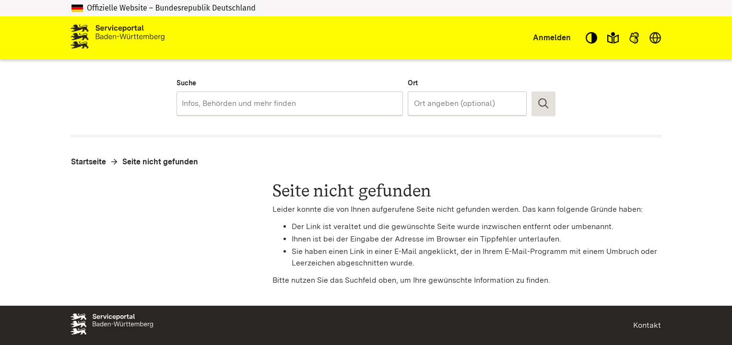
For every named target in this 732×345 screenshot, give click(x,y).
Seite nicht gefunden (160, 161)
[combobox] (289, 103)
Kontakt (647, 325)
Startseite (88, 161)
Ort (413, 83)
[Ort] (467, 103)
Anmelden (552, 37)
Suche (186, 83)
